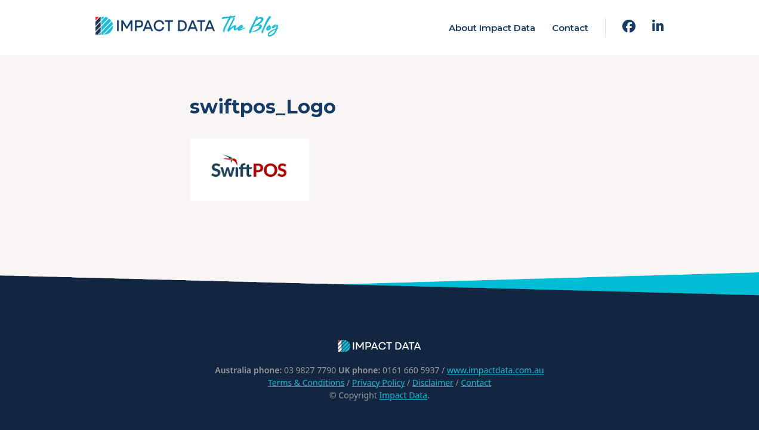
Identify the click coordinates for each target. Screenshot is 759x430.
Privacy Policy (378, 382)
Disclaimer (432, 382)
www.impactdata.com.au (495, 370)
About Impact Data (492, 27)
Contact (570, 27)
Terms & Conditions (306, 382)
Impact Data (403, 395)
